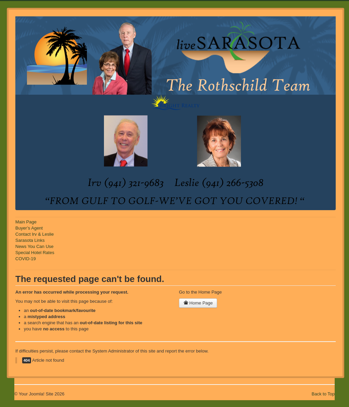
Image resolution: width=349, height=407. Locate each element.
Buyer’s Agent (29, 228)
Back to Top (323, 393)
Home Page (198, 303)
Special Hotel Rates (34, 252)
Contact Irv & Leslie (34, 234)
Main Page (25, 221)
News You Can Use (34, 246)
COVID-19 (25, 258)
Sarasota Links (30, 240)
